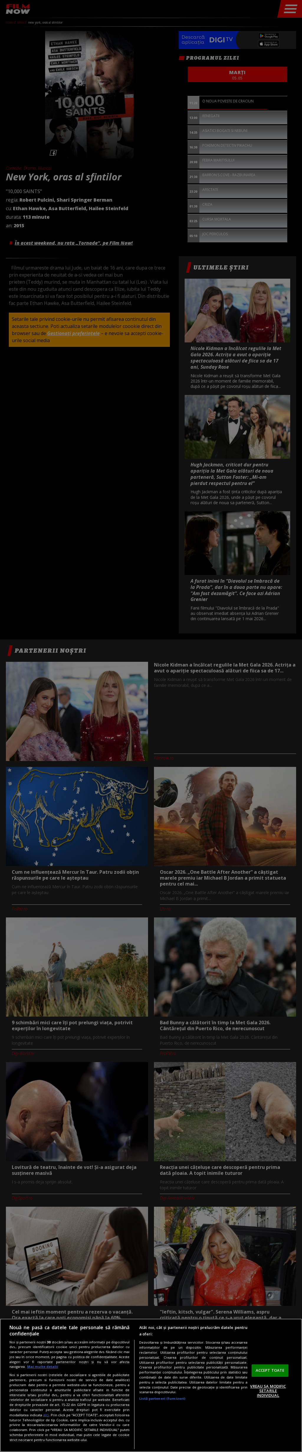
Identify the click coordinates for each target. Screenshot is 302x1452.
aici (46, 1414)
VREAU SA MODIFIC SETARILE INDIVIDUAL (268, 1391)
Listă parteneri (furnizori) (162, 1398)
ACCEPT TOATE (270, 1370)
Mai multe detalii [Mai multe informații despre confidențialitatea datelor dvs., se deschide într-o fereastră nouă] (42, 1366)
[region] (151, 1385)
